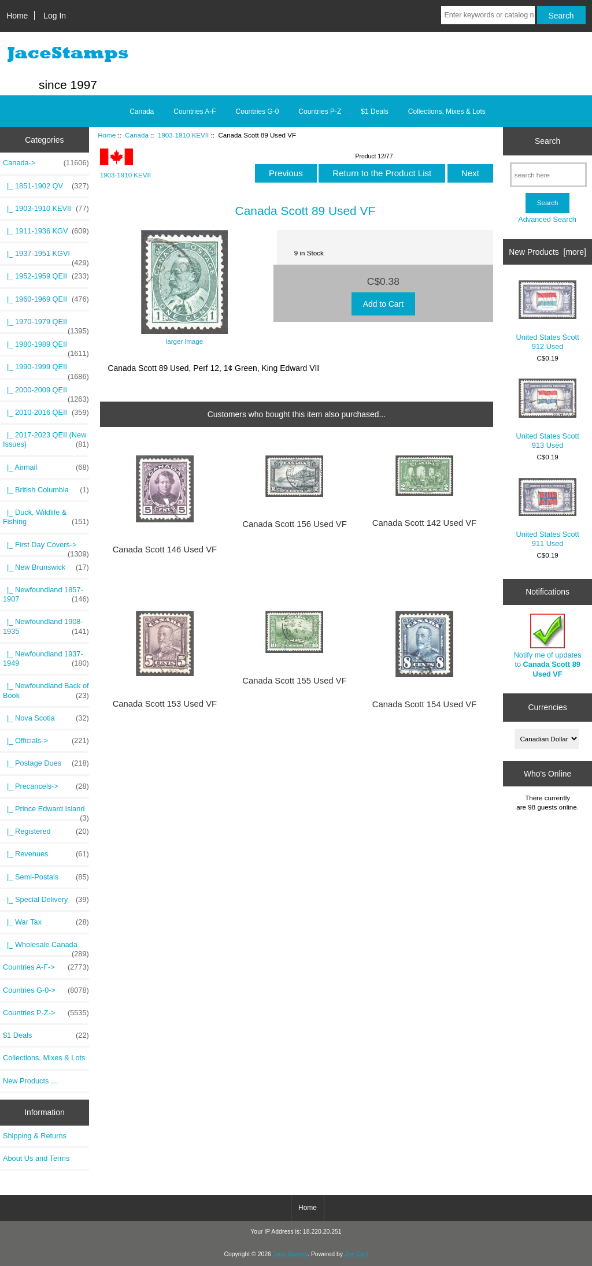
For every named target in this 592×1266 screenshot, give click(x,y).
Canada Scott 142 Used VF (424, 523)
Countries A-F (194, 111)
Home (17, 15)
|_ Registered (46, 831)
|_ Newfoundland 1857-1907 (46, 594)
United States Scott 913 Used (547, 414)
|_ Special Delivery (46, 899)
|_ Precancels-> (46, 786)
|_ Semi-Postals (46, 877)
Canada (137, 135)
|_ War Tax (46, 922)
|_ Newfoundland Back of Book (46, 690)
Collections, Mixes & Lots (447, 111)
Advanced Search (547, 219)
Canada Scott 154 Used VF (424, 704)
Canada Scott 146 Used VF (165, 549)
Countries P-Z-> (46, 1013)
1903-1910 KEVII (183, 135)
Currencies (547, 707)
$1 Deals (374, 111)
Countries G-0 (257, 111)
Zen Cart (356, 1254)
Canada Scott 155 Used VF (294, 680)
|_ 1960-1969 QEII (46, 299)
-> (46, 163)
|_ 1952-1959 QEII (46, 276)
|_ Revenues (46, 854)
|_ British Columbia (46, 490)
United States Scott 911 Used (547, 513)
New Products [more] (547, 252)
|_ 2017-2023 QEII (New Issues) (46, 439)
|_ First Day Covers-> (46, 547)
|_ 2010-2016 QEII (46, 412)
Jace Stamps (290, 1254)
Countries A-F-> (46, 967)
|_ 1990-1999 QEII (46, 369)
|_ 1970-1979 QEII (46, 324)
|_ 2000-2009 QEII (46, 392)
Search (547, 141)
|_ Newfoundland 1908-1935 (46, 626)
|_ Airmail (46, 467)
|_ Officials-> (46, 740)
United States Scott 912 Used (547, 315)
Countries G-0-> (46, 990)
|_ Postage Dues (46, 763)
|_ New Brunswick (46, 567)
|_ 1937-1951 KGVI (46, 256)
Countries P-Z (319, 111)
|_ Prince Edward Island (46, 811)
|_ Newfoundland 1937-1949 (46, 658)
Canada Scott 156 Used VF (294, 524)
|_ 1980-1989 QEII (46, 347)
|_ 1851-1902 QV (46, 186)
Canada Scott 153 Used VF (165, 703)
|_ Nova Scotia (46, 718)
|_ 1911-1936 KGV (46, 231)
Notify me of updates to (548, 646)
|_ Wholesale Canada (46, 947)
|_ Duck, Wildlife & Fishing (46, 517)
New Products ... (30, 1080)
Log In (54, 15)
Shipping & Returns (34, 1135)
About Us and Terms (36, 1158)
